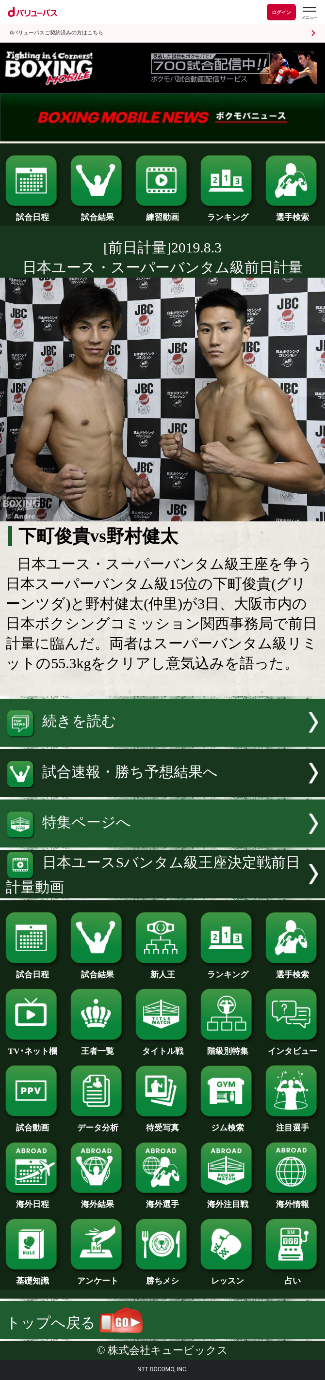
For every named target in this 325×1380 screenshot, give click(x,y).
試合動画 (32, 1123)
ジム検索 (227, 1123)
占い (292, 1277)
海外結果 (97, 1200)
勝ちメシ (162, 1277)
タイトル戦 (162, 1047)
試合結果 (97, 213)
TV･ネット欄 (32, 1047)
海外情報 (292, 1200)
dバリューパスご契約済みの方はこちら (56, 33)
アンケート (97, 1277)
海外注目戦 (227, 1200)
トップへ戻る (74, 1323)
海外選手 (162, 1200)
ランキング (227, 213)
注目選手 (292, 1123)
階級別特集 (227, 1047)
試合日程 (32, 213)
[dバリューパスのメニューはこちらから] (309, 13)
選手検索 (292, 213)
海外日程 (32, 1200)
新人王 (162, 970)
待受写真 (162, 1123)
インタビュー (292, 1047)
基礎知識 (32, 1277)
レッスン (227, 1277)
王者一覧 (97, 1047)
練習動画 (162, 213)
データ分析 (97, 1123)
